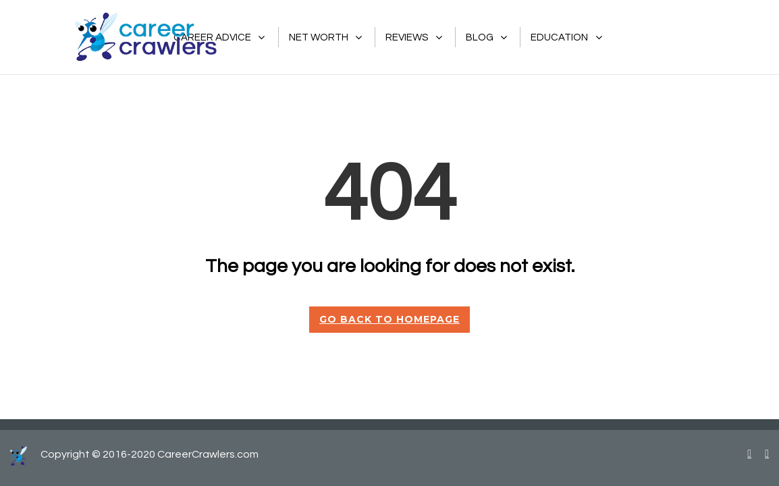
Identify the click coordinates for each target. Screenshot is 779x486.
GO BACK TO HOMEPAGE (389, 319)
